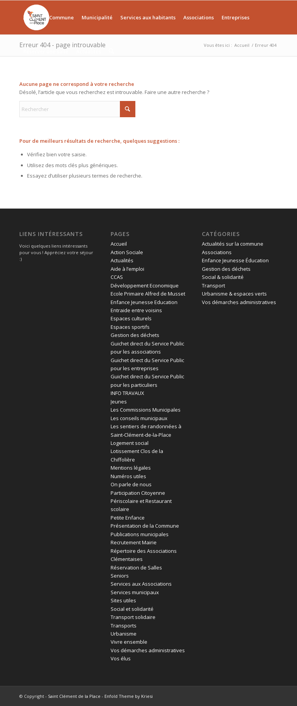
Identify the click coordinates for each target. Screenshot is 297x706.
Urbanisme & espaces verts (234, 293)
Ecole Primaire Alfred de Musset (148, 293)
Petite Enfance (128, 517)
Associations (217, 252)
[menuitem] (32, 17)
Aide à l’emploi (127, 268)
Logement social (129, 442)
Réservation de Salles (136, 567)
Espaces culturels (131, 318)
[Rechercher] (111, 51)
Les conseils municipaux (139, 418)
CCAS (117, 277)
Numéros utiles (128, 476)
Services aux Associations (141, 583)
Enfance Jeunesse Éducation (235, 260)
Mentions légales (131, 467)
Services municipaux (135, 592)
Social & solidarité (223, 277)
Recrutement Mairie (134, 542)
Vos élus (121, 658)
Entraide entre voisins (136, 310)
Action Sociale (127, 252)
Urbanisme (124, 633)
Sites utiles (123, 600)
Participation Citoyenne (138, 492)
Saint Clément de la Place (74, 696)
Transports (124, 625)
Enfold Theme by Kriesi (128, 696)
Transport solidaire (133, 617)
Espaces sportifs (130, 326)
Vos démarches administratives (148, 650)
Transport (213, 285)
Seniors (120, 575)
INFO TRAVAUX (127, 393)
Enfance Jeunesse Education (144, 302)
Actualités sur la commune (232, 243)
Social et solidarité (132, 608)
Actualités (122, 260)
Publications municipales (140, 534)
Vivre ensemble (129, 641)
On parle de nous (131, 484)
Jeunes (119, 401)
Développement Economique (145, 285)
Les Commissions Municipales (146, 409)
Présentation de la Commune (145, 525)
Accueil (119, 243)
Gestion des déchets (135, 335)
